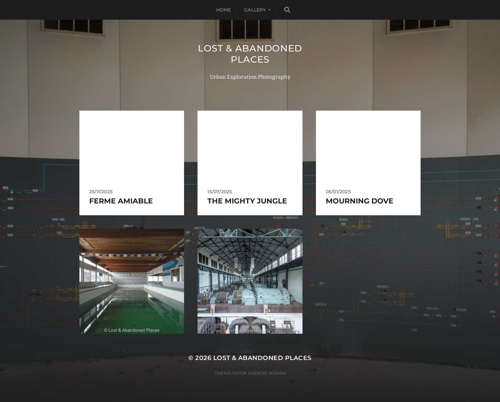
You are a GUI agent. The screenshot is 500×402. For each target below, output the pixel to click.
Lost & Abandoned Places (250, 54)
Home (223, 10)
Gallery (255, 10)
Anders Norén (267, 373)
